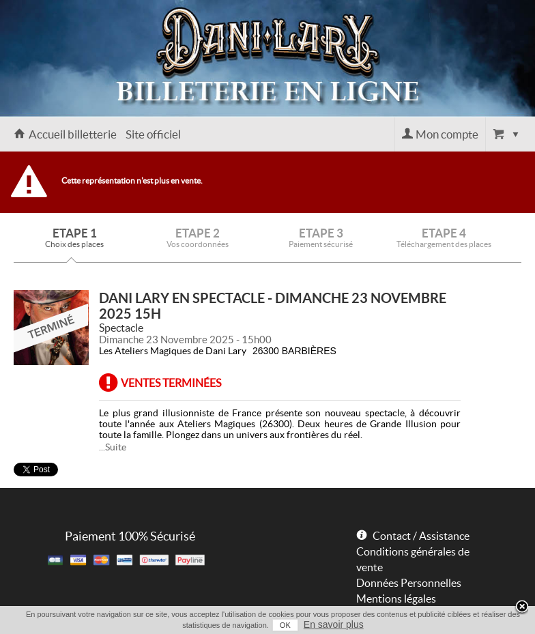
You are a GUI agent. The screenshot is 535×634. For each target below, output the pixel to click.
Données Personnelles (408, 583)
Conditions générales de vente (412, 559)
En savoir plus (334, 624)
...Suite (112, 447)
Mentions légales (396, 598)
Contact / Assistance (421, 536)
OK (285, 625)
